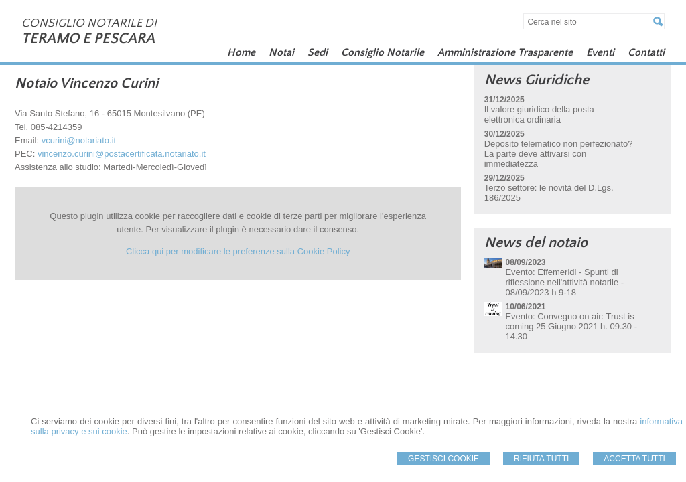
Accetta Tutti (634, 458)
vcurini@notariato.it (79, 140)
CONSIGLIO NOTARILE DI (89, 23)
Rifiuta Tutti (541, 458)
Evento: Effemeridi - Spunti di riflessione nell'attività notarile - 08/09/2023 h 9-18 (564, 282)
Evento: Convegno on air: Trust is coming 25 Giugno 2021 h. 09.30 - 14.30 (571, 326)
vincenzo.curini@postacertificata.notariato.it (122, 154)
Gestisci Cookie (443, 458)
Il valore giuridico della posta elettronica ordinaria (539, 114)
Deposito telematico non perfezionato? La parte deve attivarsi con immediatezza (558, 154)
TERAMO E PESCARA (88, 38)
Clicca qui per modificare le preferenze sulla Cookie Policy (238, 251)
